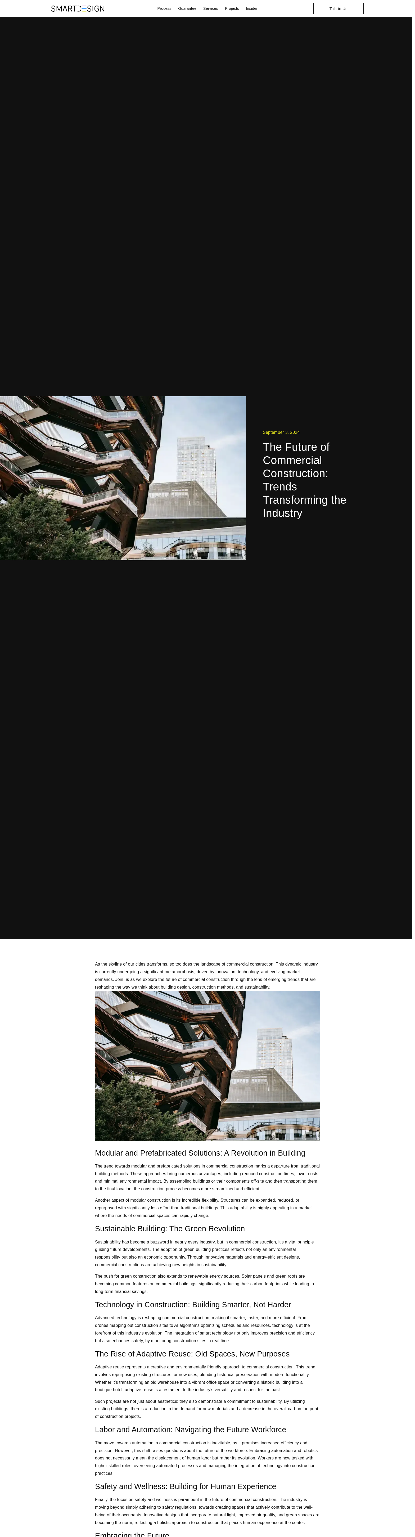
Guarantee (187, 8)
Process (164, 8)
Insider (252, 8)
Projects (232, 8)
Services (210, 8)
